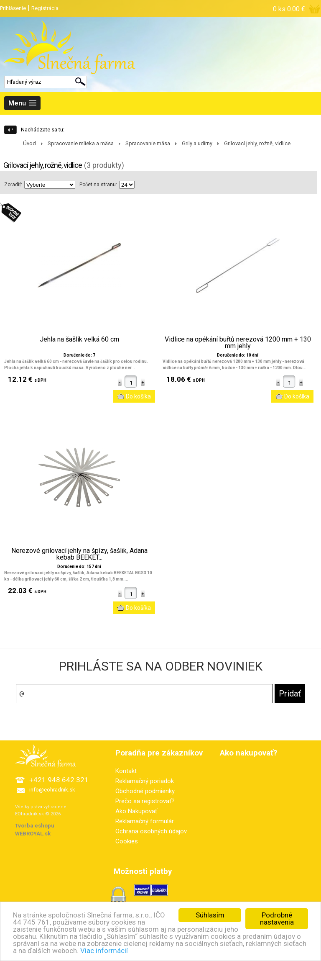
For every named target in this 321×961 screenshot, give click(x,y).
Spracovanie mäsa (147, 143)
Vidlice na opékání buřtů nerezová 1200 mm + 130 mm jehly (238, 342)
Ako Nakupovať (136, 811)
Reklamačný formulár (144, 821)
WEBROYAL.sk (33, 833)
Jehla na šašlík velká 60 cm (79, 339)
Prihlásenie (13, 8)
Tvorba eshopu (34, 825)
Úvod (29, 143)
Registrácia (45, 8)
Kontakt (126, 771)
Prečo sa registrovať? (145, 801)
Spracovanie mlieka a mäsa (81, 143)
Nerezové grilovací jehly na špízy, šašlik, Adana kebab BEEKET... (79, 554)
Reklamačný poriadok (144, 781)
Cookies (126, 841)
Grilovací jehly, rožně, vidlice (257, 143)
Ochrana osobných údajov (151, 831)
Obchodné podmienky (145, 791)
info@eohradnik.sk (52, 789)
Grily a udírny (197, 143)
